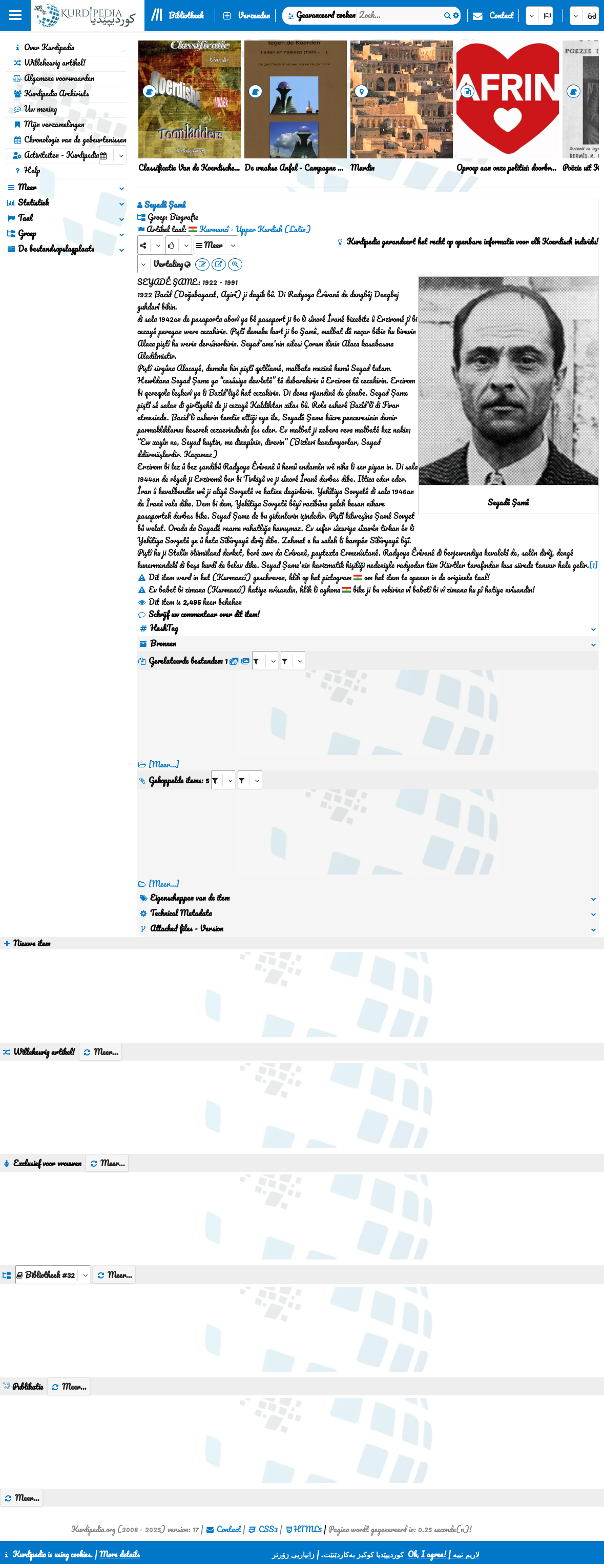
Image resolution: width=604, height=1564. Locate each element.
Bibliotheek (186, 15)
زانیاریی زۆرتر (293, 1554)
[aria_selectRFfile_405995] (265, 660)
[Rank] (178, 245)
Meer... (100, 1052)
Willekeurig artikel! (49, 62)
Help (26, 170)
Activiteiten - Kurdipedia (56, 155)
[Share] (150, 245)
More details (119, 1554)
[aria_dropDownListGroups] (53, 1275)
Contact (501, 15)
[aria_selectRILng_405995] (250, 780)
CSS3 (268, 1529)
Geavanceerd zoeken (326, 15)
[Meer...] (164, 764)
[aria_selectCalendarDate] (112, 155)
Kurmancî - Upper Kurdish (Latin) (255, 229)
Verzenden (254, 15)
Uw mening (35, 109)
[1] (593, 565)
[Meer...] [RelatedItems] (164, 884)
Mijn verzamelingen (49, 124)
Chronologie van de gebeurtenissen (70, 139)
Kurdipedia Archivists (51, 93)
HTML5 (308, 1529)
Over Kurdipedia (43, 47)
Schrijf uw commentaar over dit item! (198, 614)
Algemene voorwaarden (53, 78)
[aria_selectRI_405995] (223, 780)
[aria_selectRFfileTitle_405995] (293, 660)
